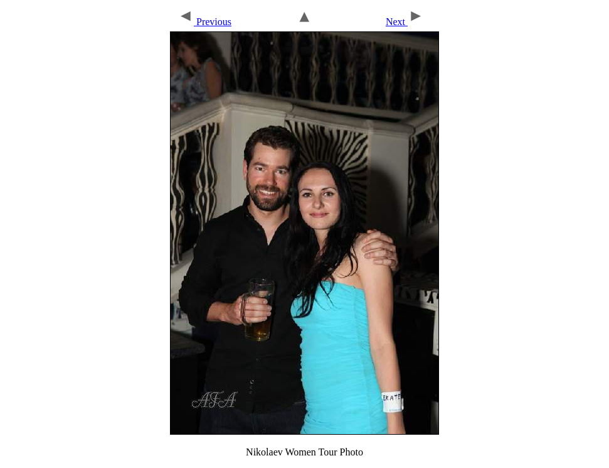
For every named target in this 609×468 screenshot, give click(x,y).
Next (404, 21)
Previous (204, 21)
